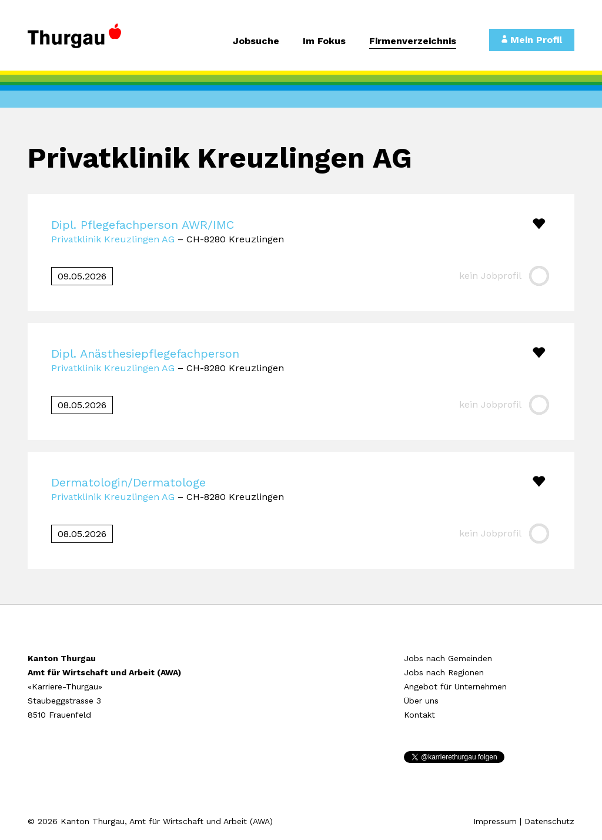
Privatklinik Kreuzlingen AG (113, 239)
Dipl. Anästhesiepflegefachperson (145, 353)
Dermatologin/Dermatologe (128, 482)
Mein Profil (531, 39)
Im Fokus (324, 41)
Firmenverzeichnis (412, 41)
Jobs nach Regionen (444, 672)
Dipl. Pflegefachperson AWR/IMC (142, 225)
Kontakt (419, 714)
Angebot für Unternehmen (455, 686)
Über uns (421, 700)
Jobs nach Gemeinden (448, 658)
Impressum (495, 821)
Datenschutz (549, 821)
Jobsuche (256, 41)
